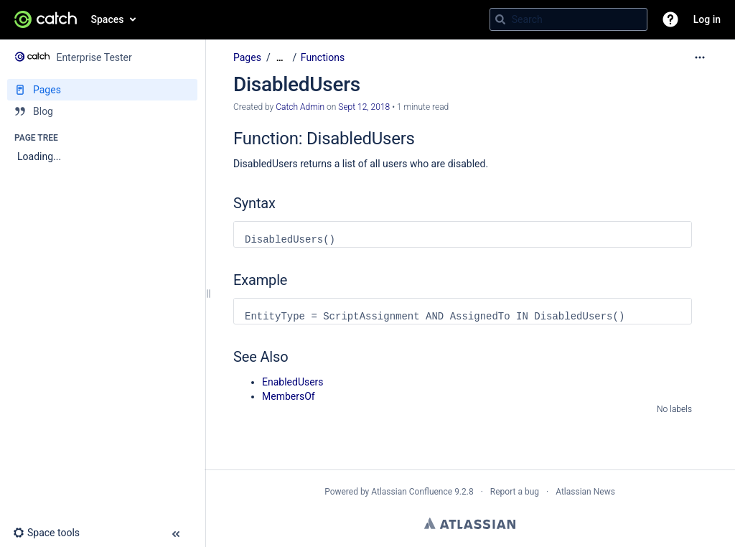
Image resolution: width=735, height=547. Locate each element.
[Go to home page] (45, 19)
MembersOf (288, 396)
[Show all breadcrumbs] (280, 58)
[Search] (500, 19)
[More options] (699, 57)
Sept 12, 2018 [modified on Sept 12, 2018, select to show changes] (364, 107)
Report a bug (514, 492)
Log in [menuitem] (707, 19)
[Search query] (568, 19)
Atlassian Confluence (411, 492)
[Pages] (102, 89)
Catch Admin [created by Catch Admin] (300, 107)
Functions (323, 57)
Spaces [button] (107, 19)
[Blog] (102, 111)
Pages (247, 57)
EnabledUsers (293, 382)
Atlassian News (585, 492)
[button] (670, 19)
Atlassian (469, 523)
